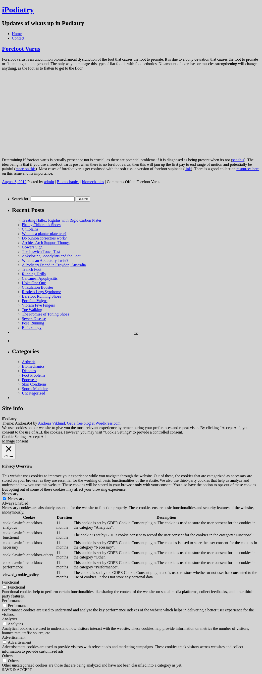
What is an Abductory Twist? (45, 260)
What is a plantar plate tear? (44, 234)
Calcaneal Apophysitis (40, 278)
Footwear (29, 380)
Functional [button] (10, 582)
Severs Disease (34, 319)
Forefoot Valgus (34, 301)
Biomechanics (68, 182)
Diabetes (29, 371)
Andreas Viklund (51, 423)
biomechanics (93, 182)
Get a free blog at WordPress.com (93, 423)
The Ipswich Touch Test (41, 251)
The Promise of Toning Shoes (45, 314)
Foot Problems (33, 375)
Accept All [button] (37, 437)
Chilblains (30, 229)
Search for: (21, 199)
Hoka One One (34, 283)
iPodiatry (18, 9)
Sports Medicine (35, 389)
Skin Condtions (34, 384)
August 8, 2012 (14, 182)
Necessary (16, 499)
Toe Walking (32, 310)
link (188, 169)
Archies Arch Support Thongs (45, 242)
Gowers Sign (32, 247)
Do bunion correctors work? (44, 238)
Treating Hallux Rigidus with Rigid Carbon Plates (62, 220)
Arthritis (28, 362)
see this (238, 160)
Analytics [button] (9, 619)
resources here (247, 169)
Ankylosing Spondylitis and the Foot (51, 256)
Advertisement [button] (13, 637)
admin (49, 182)
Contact (18, 38)
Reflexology (32, 327)
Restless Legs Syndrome (41, 292)
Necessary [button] (10, 494)
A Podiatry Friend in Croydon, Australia (54, 265)
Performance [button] (12, 600)
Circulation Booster (37, 287)
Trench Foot (31, 269)
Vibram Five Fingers (38, 305)
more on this (26, 169)
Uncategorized (33, 393)
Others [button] (7, 656)
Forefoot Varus (21, 48)
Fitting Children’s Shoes (41, 225)
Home (17, 34)
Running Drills (34, 274)
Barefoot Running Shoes (41, 296)
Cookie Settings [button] (14, 437)
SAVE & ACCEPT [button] (17, 670)
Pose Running (33, 323)
